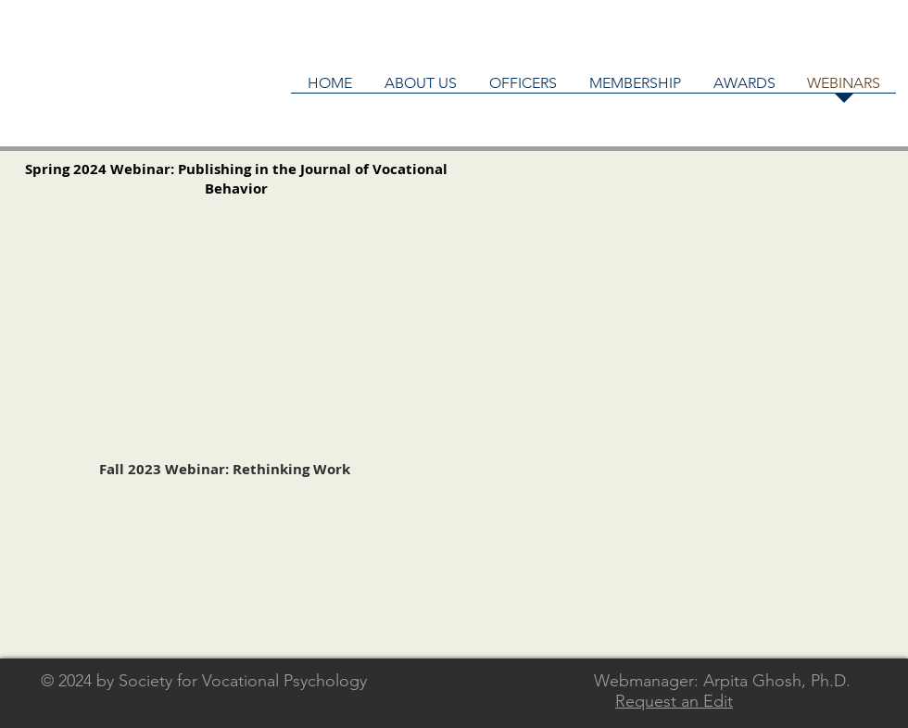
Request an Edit (674, 701)
